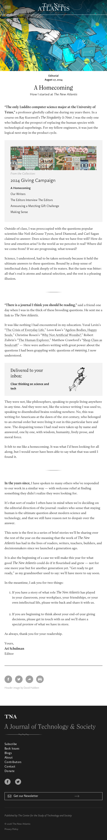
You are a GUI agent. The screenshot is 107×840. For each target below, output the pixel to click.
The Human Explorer (33, 340)
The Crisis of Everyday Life (25, 330)
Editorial (53, 76)
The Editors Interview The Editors (32, 200)
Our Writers (18, 194)
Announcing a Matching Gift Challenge (35, 206)
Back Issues (12, 748)
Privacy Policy (11, 829)
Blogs (8, 753)
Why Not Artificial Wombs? (61, 335)
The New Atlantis (21, 824)
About (9, 757)
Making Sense (19, 212)
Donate (10, 771)
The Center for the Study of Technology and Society (45, 815)
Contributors (13, 762)
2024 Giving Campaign (33, 180)
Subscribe (11, 744)
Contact (10, 766)
